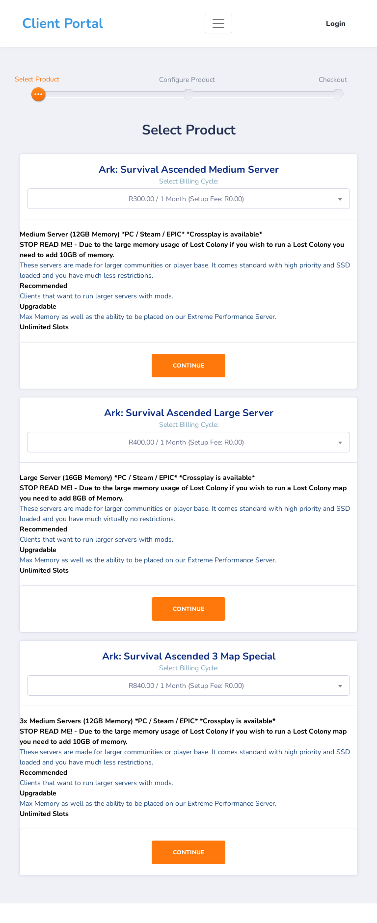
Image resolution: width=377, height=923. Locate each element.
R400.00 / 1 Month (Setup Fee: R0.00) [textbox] (186, 442)
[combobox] (188, 198)
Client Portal (62, 23)
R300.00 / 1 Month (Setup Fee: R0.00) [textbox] (186, 199)
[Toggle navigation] (218, 23)
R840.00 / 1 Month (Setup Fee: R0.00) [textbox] (186, 685)
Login (336, 23)
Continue (188, 365)
